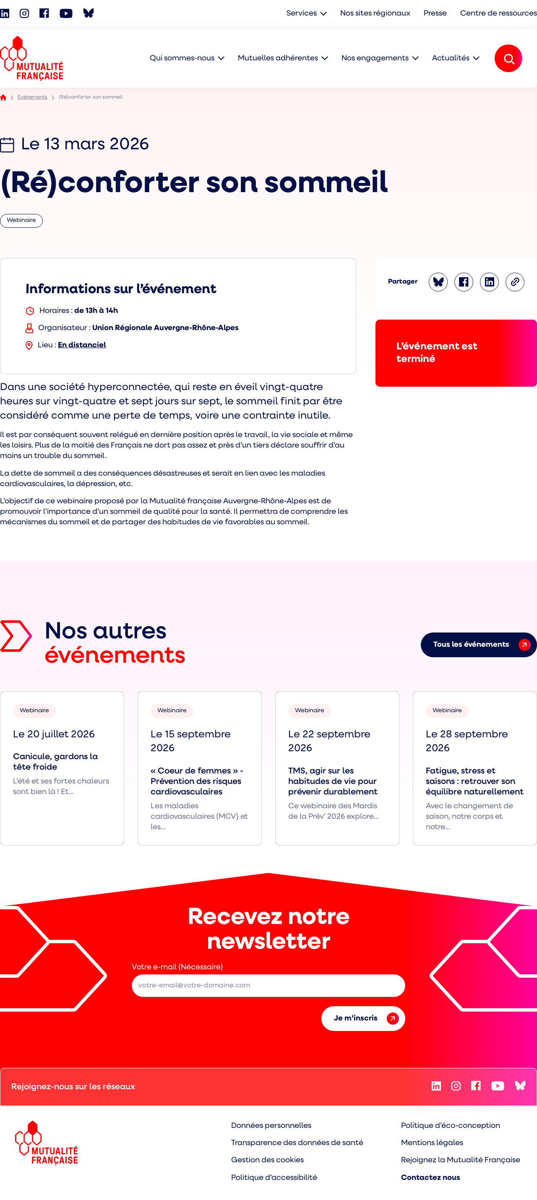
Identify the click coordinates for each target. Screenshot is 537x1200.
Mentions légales (432, 1143)
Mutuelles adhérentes (278, 58)
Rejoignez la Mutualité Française (460, 1160)
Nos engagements (375, 58)
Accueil (3, 97)
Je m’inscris (366, 1019)
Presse (435, 14)
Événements (32, 97)
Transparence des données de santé (297, 1143)
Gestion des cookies (267, 1160)
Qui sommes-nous (182, 58)
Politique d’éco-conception (450, 1126)
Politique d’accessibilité (274, 1178)
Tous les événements (482, 645)
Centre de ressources (498, 14)
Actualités (450, 58)
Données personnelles (271, 1126)
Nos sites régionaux (375, 14)
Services (302, 14)
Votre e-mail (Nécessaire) (177, 967)
